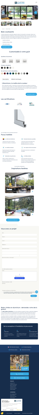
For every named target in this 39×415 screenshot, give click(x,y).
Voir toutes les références (12, 219)
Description (6, 79)
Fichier (3, 270)
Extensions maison (13, 388)
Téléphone (4, 244)
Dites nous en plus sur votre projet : (8, 257)
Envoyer (33, 295)
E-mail (3, 240)
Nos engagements (13, 394)
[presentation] (9, 286)
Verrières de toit (13, 386)
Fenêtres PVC (12, 383)
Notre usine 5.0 (12, 395)
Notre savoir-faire (13, 396)
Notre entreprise (9, 413)
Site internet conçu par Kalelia (27, 413)
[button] (35, 12)
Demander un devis (6, 46)
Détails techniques (16, 79)
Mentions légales (17, 413)
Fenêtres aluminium (13, 384)
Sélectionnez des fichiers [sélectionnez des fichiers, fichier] (19, 278)
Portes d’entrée (12, 389)
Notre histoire (12, 397)
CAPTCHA (3, 283)
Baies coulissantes (13, 385)
